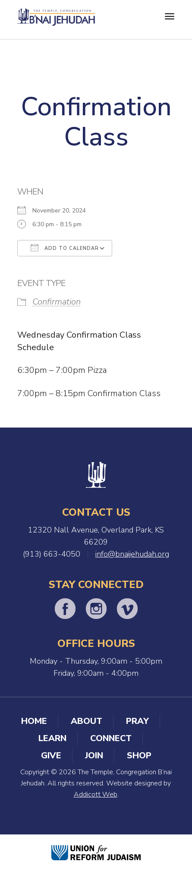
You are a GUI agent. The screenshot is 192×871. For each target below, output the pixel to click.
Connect (111, 738)
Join (94, 755)
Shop (139, 755)
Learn (52, 738)
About (86, 721)
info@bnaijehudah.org (132, 554)
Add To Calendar (65, 248)
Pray (137, 721)
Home (34, 721)
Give (51, 755)
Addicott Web (95, 794)
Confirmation (56, 302)
